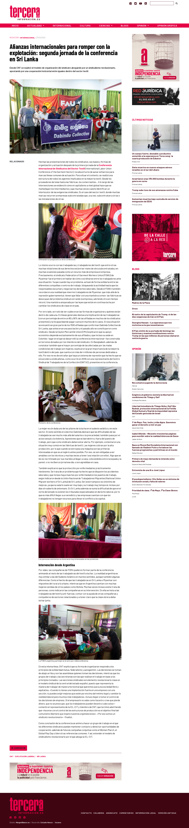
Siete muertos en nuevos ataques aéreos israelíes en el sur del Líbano (152, 168)
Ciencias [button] (105, 25)
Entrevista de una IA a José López (148, 470)
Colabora (97, 813)
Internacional (62, 25)
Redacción (14, 37)
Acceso (58, 822)
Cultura (85, 25)
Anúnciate (110, 813)
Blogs (125, 25)
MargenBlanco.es (23, 822)
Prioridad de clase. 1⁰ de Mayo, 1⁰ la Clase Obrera (155, 490)
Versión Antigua (167, 813)
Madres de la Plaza (141, 303)
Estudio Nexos (47, 822)
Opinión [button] (142, 25)
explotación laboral (25, 756)
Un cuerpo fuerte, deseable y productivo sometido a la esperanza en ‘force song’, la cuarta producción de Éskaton (152, 156)
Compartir (18, 748)
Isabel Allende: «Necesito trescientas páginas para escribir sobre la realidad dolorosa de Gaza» (155, 434)
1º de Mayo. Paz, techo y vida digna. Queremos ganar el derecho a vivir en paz (154, 423)
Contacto (84, 813)
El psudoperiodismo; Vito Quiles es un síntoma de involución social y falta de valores (155, 480)
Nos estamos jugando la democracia (149, 383)
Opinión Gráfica (167, 25)
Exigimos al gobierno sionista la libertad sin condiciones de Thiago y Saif (153, 396)
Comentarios (126, 813)
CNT (11, 756)
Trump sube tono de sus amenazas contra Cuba (155, 190)
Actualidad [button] (34, 25)
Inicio (15, 25)
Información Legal (145, 813)
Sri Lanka (41, 756)
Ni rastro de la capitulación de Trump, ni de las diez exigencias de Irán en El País (154, 315)
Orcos (135, 308)
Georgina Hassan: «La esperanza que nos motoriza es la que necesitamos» (152, 323)
